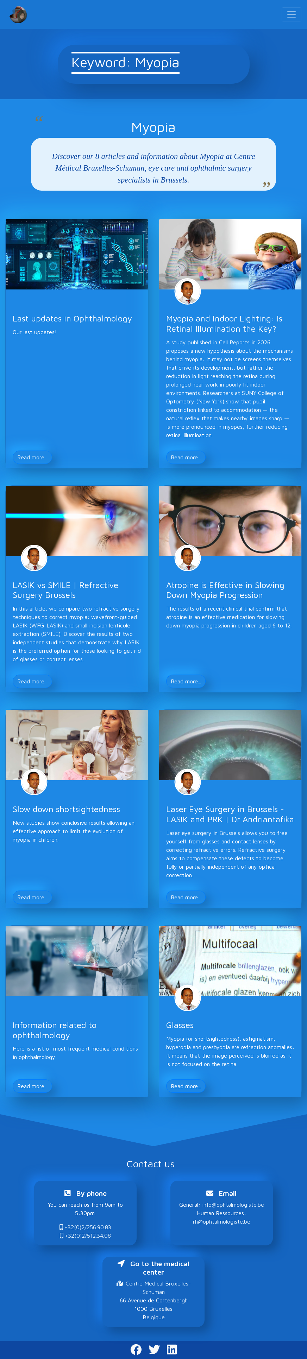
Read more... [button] (32, 457)
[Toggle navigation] (291, 14)
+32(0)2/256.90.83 (85, 1227)
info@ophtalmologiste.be (233, 1204)
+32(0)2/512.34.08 (85, 1235)
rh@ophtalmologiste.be (221, 1221)
